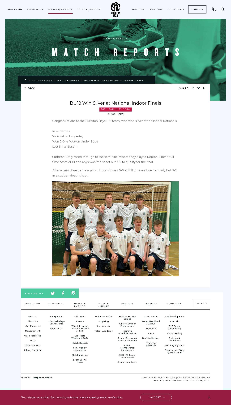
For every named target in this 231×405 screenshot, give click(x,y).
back (31, 88)
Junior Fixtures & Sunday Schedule (127, 339)
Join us (197, 9)
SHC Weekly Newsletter (80, 349)
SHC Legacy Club (174, 345)
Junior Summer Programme (127, 325)
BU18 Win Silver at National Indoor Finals (113, 80)
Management (32, 331)
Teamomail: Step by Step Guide (174, 351)
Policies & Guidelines (175, 339)
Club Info (176, 9)
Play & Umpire (89, 9)
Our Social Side (32, 336)
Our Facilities (32, 326)
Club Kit (174, 321)
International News (80, 361)
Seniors (156, 9)
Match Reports (68, 80)
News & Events (60, 9)
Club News (80, 316)
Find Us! (32, 316)
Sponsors (35, 9)
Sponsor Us (56, 328)
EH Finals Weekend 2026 (80, 337)
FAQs (33, 340)
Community (103, 326)
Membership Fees (174, 316)
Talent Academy (103, 331)
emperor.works (42, 377)
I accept (155, 397)
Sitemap (25, 377)
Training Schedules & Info (127, 332)
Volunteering (174, 333)
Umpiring (103, 321)
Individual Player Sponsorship (56, 322)
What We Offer (103, 316)
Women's (151, 328)
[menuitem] (14, 9)
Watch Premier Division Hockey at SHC (80, 328)
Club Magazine (80, 355)
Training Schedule (151, 344)
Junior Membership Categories (127, 347)
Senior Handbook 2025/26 (151, 322)
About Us (33, 321)
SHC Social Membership (174, 327)
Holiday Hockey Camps (127, 317)
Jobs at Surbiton (33, 350)
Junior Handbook (127, 362)
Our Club (14, 9)
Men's (151, 333)
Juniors (138, 9)
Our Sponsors (56, 316)
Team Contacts (151, 316)
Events (80, 321)
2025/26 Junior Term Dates (127, 356)
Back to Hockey (151, 338)
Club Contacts (33, 345)
